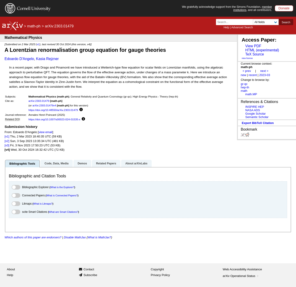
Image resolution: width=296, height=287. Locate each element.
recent (253, 75)
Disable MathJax (75, 237)
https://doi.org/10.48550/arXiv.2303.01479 (53, 109)
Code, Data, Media (56, 163)
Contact (88, 269)
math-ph (34, 26)
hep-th (245, 87)
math (244, 90)
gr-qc (244, 84)
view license (247, 58)
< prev (247, 71)
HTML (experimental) (262, 50)
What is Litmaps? (42, 203)
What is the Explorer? (62, 187)
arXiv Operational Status (241, 276)
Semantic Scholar (257, 117)
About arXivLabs (136, 163)
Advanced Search (242, 27)
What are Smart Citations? (63, 212)
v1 (38, 44)
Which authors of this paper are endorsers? (33, 237)
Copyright (157, 269)
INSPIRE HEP (254, 106)
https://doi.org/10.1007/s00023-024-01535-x (54, 119)
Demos (82, 163)
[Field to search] (266, 22)
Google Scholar (255, 113)
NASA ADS (252, 110)
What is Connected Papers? (62, 195)
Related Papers (106, 163)
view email (45, 132)
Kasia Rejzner (47, 59)
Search (286, 22)
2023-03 (264, 75)
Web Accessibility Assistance (242, 269)
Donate (284, 8)
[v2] (7, 141)
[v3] (7, 145)
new (243, 75)
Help (226, 27)
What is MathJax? (99, 237)
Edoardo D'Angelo (19, 59)
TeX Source (254, 54)
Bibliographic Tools (22, 163)
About (11, 269)
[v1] (7, 136)
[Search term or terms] (236, 22)
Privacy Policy (160, 275)
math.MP (251, 94)
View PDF (253, 46)
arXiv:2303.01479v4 (44, 105)
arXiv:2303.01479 (39, 100)
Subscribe (90, 275)
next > (264, 71)
